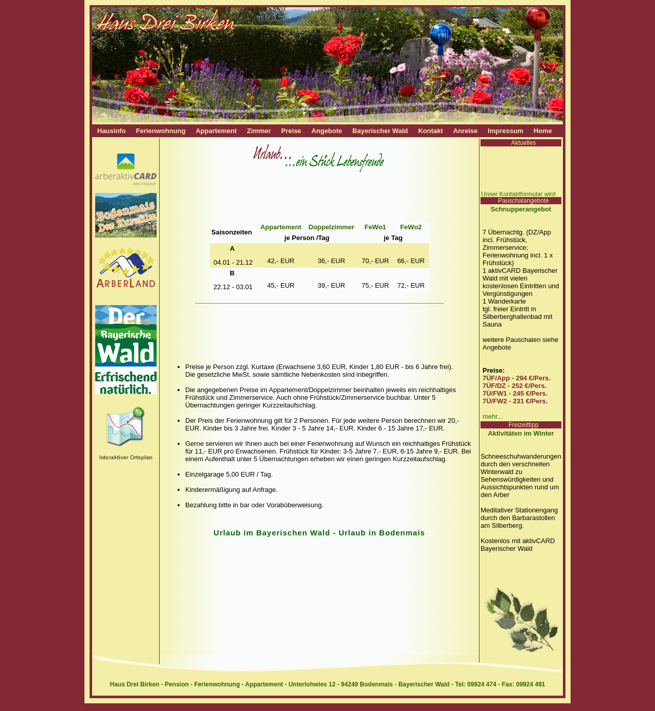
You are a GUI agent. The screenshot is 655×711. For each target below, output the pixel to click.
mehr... (493, 416)
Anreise (465, 131)
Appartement (215, 131)
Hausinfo (111, 131)
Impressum (505, 131)
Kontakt (430, 131)
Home (543, 131)
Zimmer (259, 131)
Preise (291, 131)
